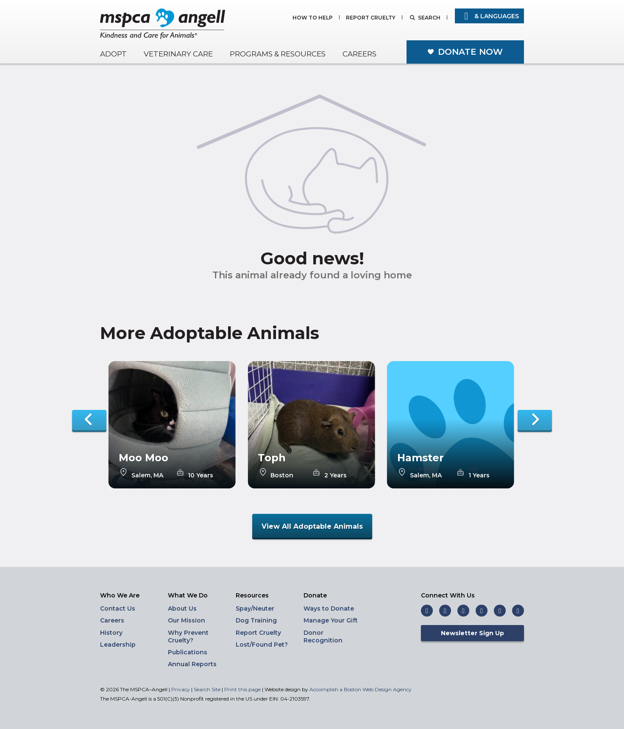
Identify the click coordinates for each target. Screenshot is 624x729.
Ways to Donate (329, 608)
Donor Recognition (323, 636)
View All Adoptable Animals (312, 526)
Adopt (113, 54)
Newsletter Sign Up (472, 633)
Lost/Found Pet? (262, 644)
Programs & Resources (278, 54)
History (111, 632)
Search (429, 18)
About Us (182, 608)
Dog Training (256, 620)
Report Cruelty (371, 18)
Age (193, 468)
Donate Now (470, 52)
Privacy (180, 689)
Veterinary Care (178, 54)
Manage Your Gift (331, 620)
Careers (359, 54)
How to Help (312, 18)
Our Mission (186, 620)
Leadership (118, 644)
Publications (187, 652)
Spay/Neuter (255, 608)
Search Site (208, 689)
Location (142, 468)
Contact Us (117, 608)
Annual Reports (192, 664)
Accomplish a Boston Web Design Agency (360, 689)
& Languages (489, 16)
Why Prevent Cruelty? (188, 636)
